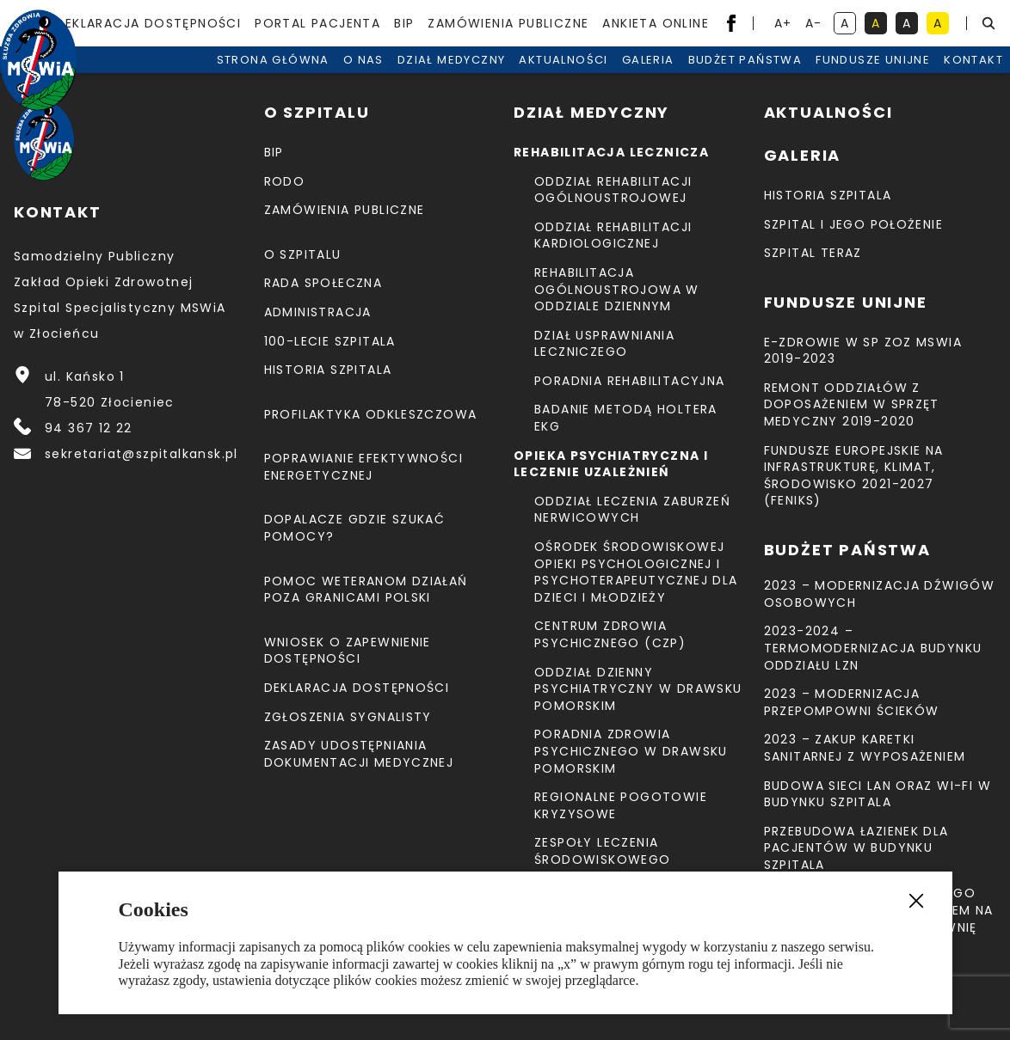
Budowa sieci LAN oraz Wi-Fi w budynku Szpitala (878, 794)
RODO (284, 181)
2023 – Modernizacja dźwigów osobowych (879, 594)
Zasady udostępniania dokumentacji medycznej (359, 754)
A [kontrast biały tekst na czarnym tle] (910, 24)
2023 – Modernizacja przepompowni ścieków (851, 702)
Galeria (648, 77)
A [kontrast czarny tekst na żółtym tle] (941, 24)
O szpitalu (303, 254)
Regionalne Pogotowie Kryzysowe (620, 805)
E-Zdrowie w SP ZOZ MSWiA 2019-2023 (863, 350)
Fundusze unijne (873, 77)
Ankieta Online (655, 23)
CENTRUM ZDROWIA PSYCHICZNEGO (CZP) (610, 634)
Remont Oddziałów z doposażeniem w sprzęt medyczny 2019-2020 (851, 404)
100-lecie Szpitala (330, 341)
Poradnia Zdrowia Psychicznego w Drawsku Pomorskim (631, 750)
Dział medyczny (451, 77)
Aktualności (563, 77)
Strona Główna (273, 77)
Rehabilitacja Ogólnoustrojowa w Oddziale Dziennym (616, 289)
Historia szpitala (328, 369)
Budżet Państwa (745, 77)
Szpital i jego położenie (854, 224)
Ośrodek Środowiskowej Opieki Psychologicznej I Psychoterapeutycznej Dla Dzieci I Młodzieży (636, 572)
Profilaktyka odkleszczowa (370, 414)
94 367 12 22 (88, 428)
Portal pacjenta (317, 23)
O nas (363, 77)
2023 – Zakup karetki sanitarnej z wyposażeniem (865, 748)
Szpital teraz (813, 252)
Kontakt (973, 77)
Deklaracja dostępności (148, 23)
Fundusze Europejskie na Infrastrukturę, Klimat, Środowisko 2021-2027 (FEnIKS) (854, 476)
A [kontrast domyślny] (848, 24)
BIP (404, 23)
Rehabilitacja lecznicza (611, 152)
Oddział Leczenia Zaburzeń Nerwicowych (632, 509)
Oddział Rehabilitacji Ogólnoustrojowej (613, 190)
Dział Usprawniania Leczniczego (604, 344)
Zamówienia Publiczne (508, 23)
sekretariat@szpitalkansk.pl (141, 453)
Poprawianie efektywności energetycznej (364, 467)
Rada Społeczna (323, 282)
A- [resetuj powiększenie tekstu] (815, 24)
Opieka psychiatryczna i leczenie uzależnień (611, 464)
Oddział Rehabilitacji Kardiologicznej (613, 235)
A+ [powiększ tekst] (784, 24)
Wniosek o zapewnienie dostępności (347, 650)
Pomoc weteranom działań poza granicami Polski (366, 589)
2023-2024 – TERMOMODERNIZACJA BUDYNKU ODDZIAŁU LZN (873, 647)
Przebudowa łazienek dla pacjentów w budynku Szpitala (856, 848)
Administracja (318, 312)
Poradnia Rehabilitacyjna (629, 380)
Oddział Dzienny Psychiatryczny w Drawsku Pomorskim (638, 689)
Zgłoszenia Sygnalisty (348, 716)
